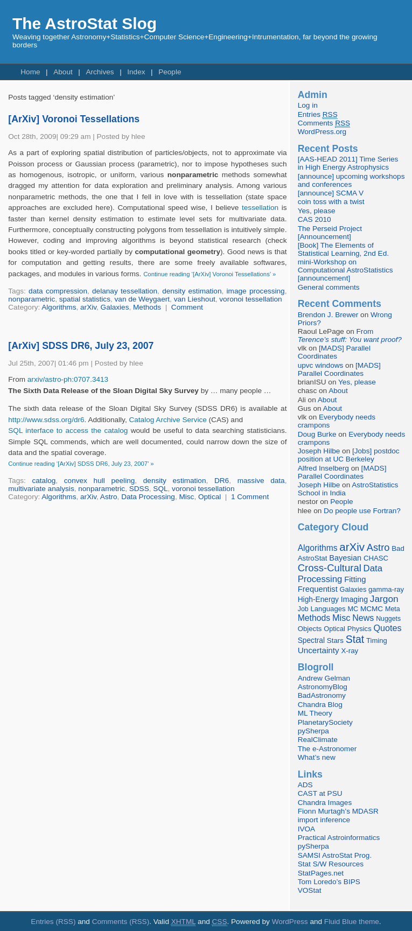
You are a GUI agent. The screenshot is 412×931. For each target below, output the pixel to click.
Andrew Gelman (324, 678)
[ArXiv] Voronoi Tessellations (73, 119)
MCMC (371, 609)
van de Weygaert (142, 299)
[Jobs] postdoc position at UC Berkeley (349, 455)
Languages (327, 609)
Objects (310, 629)
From (350, 335)
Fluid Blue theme (351, 922)
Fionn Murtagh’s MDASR (338, 811)
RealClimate (318, 740)
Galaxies (115, 307)
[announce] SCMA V (331, 193)
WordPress (290, 922)
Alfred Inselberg (323, 468)
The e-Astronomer (327, 749)
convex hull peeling (99, 481)
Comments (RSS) (121, 922)
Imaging (354, 599)
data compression (58, 291)
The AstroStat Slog (84, 23)
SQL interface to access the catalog (68, 430)
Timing (376, 640)
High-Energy (318, 600)
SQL (160, 489)
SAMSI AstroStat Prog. (335, 855)
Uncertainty (318, 650)
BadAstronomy (322, 695)
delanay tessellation (124, 291)
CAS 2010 (314, 219)
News (363, 617)
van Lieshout (194, 299)
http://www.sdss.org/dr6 (46, 420)
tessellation (260, 208)
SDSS (139, 489)
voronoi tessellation (250, 299)
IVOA (306, 829)
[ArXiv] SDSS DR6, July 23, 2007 (80, 345)
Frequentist (318, 589)
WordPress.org (322, 132)
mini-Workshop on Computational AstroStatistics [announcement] (345, 270)
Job (303, 609)
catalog (43, 481)
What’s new (317, 757)
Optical (209, 497)
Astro (108, 497)
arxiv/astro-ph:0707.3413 (67, 379)
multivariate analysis (41, 489)
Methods (147, 307)
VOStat (310, 890)
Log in (308, 105)
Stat (355, 639)
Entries (318, 114)
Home (30, 72)
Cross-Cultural (329, 567)
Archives (100, 72)
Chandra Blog (320, 705)
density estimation (191, 291)
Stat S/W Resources (331, 864)
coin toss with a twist (331, 202)
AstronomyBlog (322, 687)
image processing (256, 291)
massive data (261, 481)
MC (352, 609)
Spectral (311, 640)
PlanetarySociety (325, 722)
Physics (359, 629)
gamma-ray (386, 589)
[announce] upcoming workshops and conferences (351, 180)
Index (136, 72)
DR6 (221, 481)
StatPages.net (321, 873)
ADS (305, 785)
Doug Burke (317, 434)
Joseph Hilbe (319, 451)
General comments (329, 287)
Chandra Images (325, 803)
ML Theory (315, 713)
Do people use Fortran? (362, 511)
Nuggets (388, 618)
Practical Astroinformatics (339, 838)
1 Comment (250, 497)
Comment (187, 307)
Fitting (355, 579)
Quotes (387, 628)
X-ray (349, 651)
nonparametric (31, 299)
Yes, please (317, 211)
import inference (324, 820)
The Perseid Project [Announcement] (330, 233)
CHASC (376, 558)
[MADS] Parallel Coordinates (334, 352)
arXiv (88, 307)
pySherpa (313, 731)
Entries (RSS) (53, 922)
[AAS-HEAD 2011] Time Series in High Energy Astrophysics (348, 163)
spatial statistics (84, 299)
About (63, 72)
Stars (335, 640)
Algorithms (58, 307)
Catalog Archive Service (167, 420)
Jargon (384, 598)
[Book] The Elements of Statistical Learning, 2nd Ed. (343, 249)
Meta (392, 609)
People (169, 72)
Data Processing (148, 497)
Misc (186, 497)
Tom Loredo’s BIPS (329, 882)
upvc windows (321, 365)
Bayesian (345, 558)
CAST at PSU (320, 793)
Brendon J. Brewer (328, 315)
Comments (324, 123)
